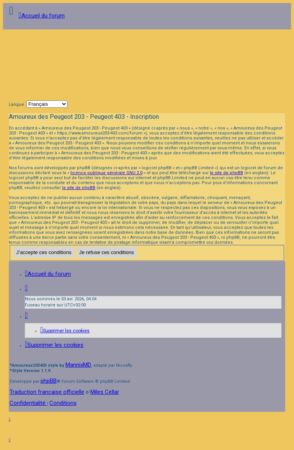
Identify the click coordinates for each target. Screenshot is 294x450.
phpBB (49, 380)
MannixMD (78, 364)
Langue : (17, 104)
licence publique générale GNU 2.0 (106, 172)
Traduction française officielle (47, 391)
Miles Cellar (104, 391)
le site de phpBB (226, 172)
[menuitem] (65, 330)
